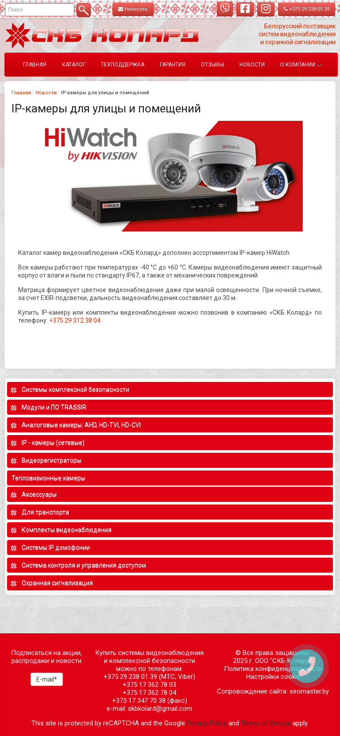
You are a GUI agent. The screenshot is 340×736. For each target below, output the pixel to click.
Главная (21, 93)
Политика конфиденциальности (273, 669)
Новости (46, 93)
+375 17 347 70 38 (139, 701)
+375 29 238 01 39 (306, 9)
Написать (133, 9)
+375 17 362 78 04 (149, 693)
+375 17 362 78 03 (149, 685)
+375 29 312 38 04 (74, 320)
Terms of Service (266, 723)
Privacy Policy (207, 723)
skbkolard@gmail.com (160, 709)
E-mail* (46, 679)
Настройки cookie (273, 677)
